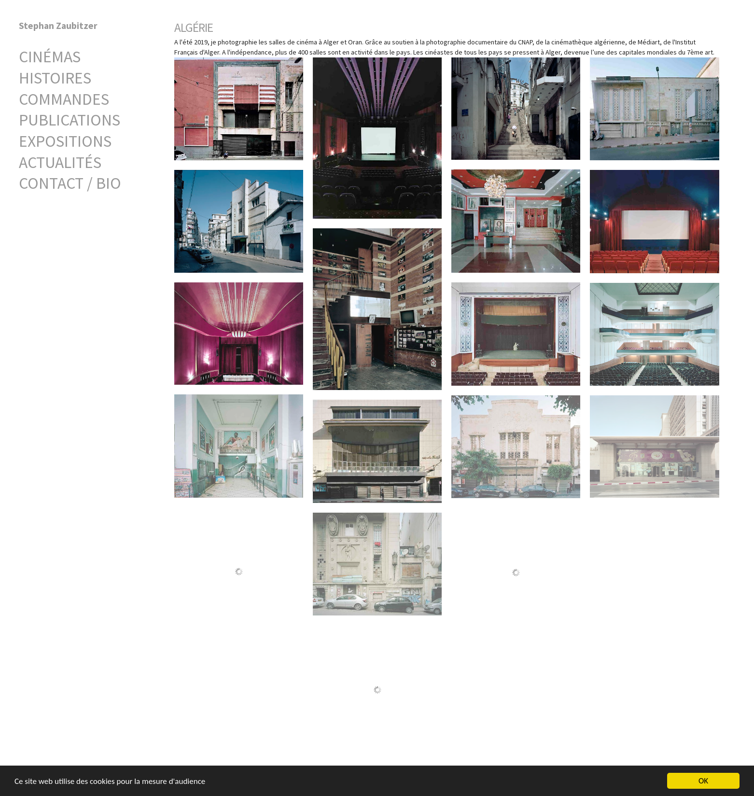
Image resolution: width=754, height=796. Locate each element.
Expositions (65, 141)
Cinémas (50, 56)
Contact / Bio (70, 183)
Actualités (60, 162)
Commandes (64, 99)
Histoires (55, 78)
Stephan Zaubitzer (58, 25)
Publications (69, 120)
